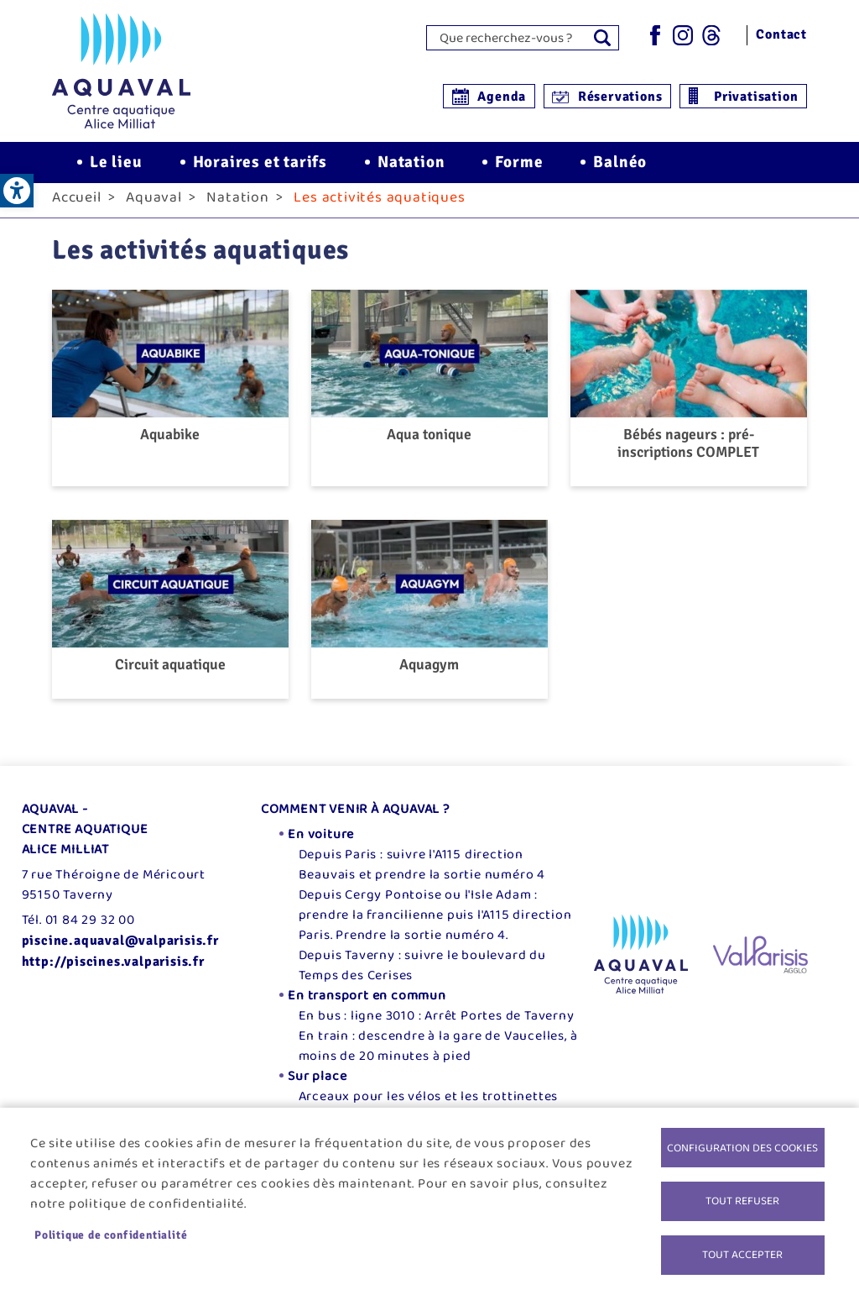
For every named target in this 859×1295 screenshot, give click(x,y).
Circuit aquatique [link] (170, 675)
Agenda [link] (501, 96)
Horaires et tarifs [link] (260, 168)
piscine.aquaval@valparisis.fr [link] (120, 950)
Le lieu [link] (116, 168)
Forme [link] (519, 168)
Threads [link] (711, 35)
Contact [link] (781, 34)
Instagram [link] (683, 35)
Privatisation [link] (756, 96)
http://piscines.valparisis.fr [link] (113, 971)
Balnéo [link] (620, 168)
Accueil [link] (77, 207)
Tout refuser (742, 1199)
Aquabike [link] (170, 445)
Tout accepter (742, 1254)
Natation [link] (411, 168)
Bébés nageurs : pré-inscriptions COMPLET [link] (688, 453)
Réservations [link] (620, 96)
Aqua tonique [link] (429, 445)
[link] (17, 190)
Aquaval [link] (154, 207)
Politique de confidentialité (110, 1233)
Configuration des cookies (742, 1144)
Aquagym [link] (429, 675)
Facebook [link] (654, 35)
